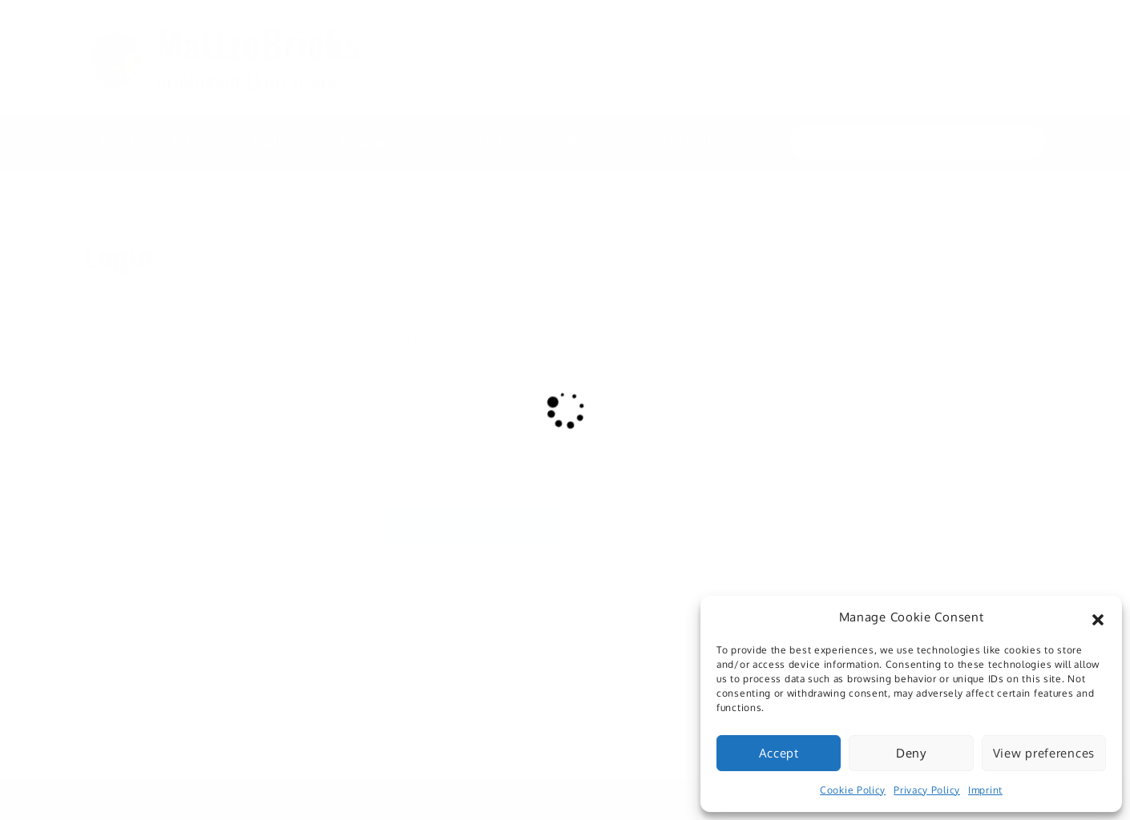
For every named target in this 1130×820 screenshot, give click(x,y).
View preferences (1044, 753)
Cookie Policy (853, 790)
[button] (1098, 617)
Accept (779, 753)
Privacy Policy (927, 790)
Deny (911, 753)
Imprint (985, 790)
